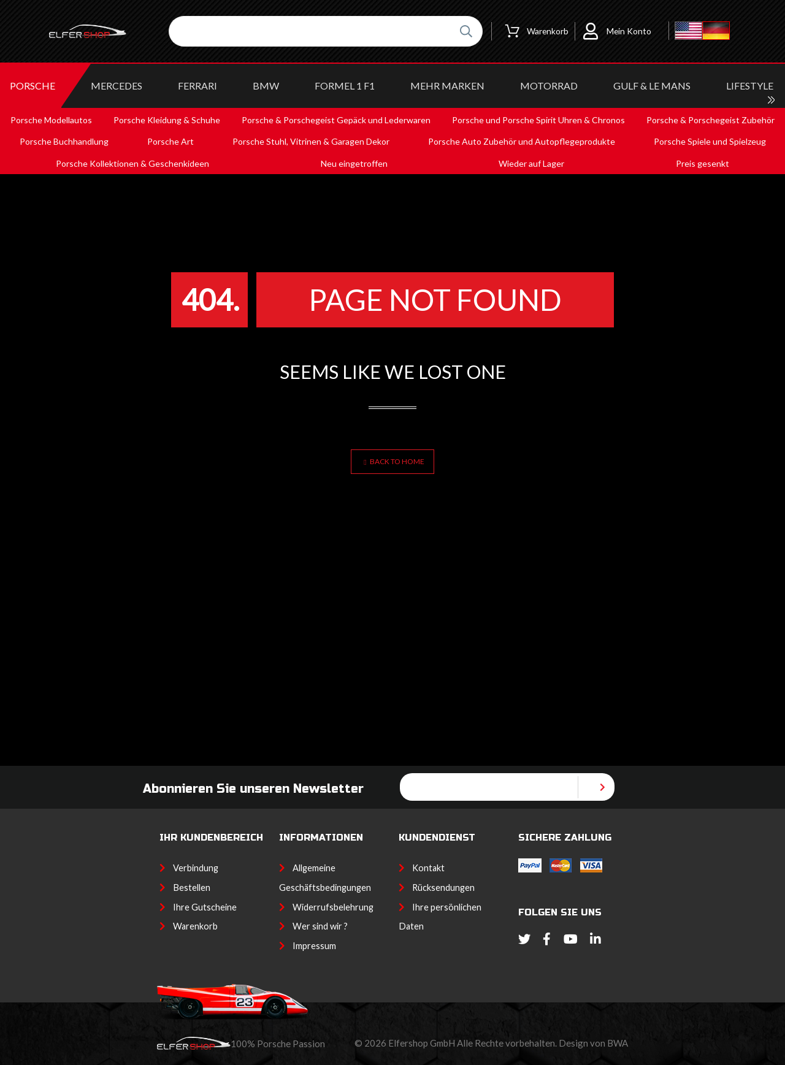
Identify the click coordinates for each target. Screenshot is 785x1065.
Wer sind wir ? (320, 926)
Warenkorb (195, 926)
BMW (266, 85)
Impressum (314, 946)
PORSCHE (32, 85)
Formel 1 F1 (345, 85)
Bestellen (191, 887)
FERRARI (197, 85)
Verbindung (195, 868)
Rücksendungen (443, 887)
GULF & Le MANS (652, 85)
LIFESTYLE (749, 85)
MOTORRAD (549, 85)
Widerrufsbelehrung (333, 907)
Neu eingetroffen (354, 163)
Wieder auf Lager (531, 163)
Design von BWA (593, 1042)
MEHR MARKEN (447, 85)
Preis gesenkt (702, 163)
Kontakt (428, 868)
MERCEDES (116, 85)
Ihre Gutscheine (205, 907)
